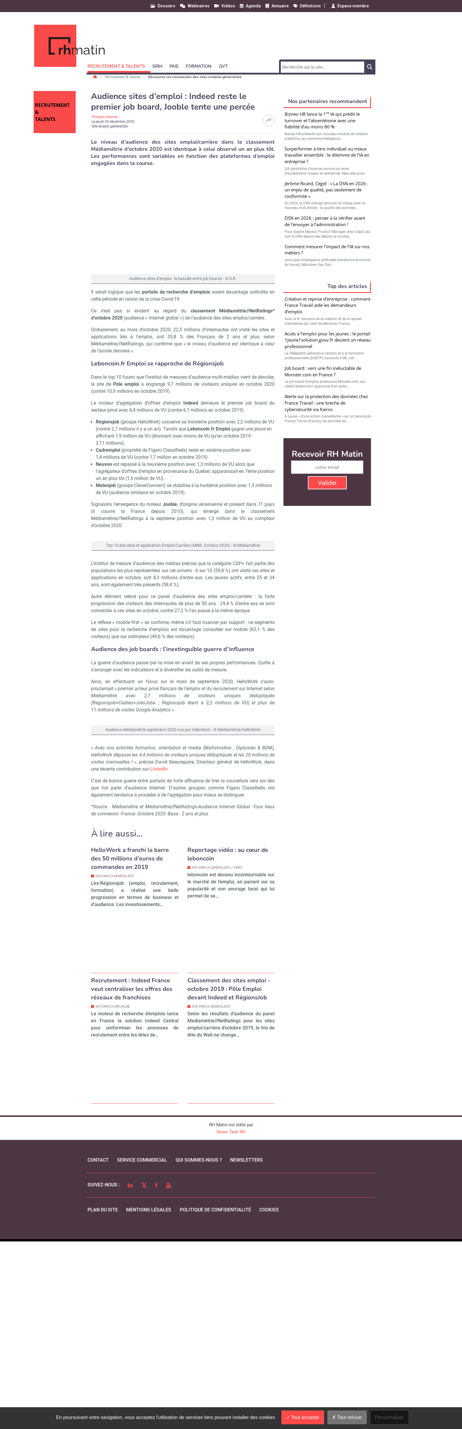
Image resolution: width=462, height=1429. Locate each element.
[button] (119, 65)
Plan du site (103, 1397)
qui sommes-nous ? (199, 1347)
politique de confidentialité (215, 1397)
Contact (98, 1347)
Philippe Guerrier (105, 117)
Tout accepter (302, 1417)
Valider (327, 482)
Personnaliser (389, 1417)
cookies (269, 1397)
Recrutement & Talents (123, 76)
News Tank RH (231, 1319)
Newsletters (246, 1347)
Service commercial (142, 1347)
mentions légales (148, 1397)
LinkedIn (159, 956)
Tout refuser (347, 1417)
